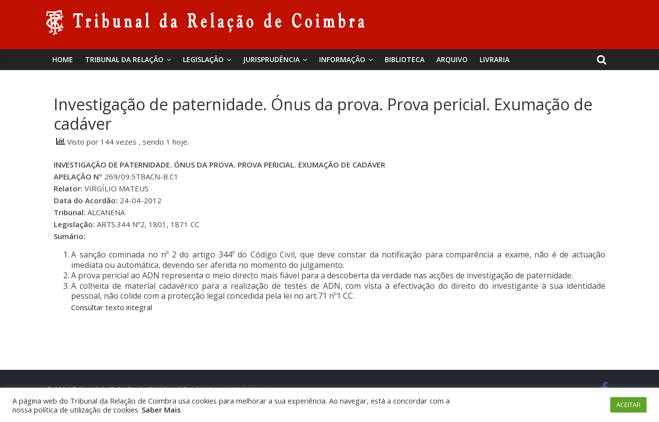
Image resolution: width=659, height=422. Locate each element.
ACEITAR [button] (628, 404)
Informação (342, 59)
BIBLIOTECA (404, 59)
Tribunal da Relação (124, 59)
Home (62, 59)
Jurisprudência (271, 59)
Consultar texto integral (111, 307)
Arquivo (452, 59)
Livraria (494, 59)
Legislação (203, 59)
